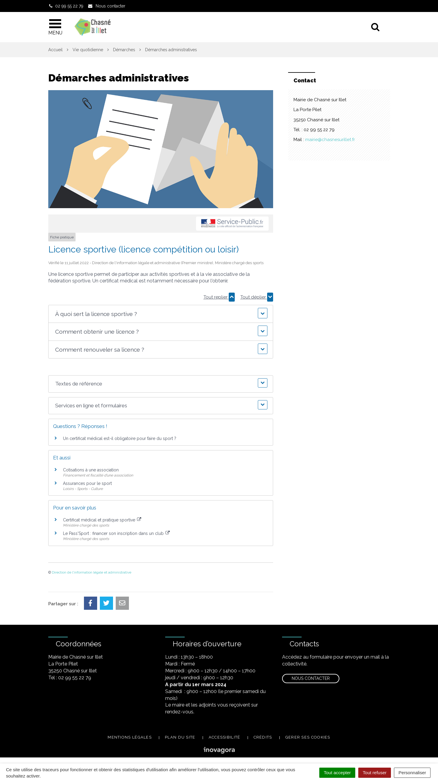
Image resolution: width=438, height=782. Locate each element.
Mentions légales (130, 737)
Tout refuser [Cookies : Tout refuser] (374, 772)
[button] (160, 314)
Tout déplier (256, 297)
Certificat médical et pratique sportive (102, 520)
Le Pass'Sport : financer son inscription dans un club (116, 533)
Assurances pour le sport (87, 483)
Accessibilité (224, 737)
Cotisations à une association (91, 470)
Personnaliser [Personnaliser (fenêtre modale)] (412, 772)
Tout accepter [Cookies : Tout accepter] (337, 772)
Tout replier (219, 297)
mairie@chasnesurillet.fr (330, 139)
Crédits (263, 737)
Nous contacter (311, 678)
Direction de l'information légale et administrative (91, 572)
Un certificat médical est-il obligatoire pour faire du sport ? (119, 438)
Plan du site (180, 737)
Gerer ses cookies (307, 737)
